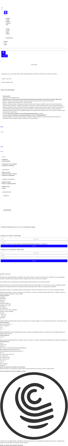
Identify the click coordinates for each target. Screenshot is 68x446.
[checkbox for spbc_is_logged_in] (9, 325)
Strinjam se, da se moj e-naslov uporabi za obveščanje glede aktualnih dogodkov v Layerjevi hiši (24, 243)
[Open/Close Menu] (34, 9)
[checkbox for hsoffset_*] (5, 346)
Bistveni (2, 292)
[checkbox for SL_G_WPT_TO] (8, 355)
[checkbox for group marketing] (0, 330)
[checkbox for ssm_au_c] (5, 360)
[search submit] (3, 53)
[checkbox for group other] (0, 338)
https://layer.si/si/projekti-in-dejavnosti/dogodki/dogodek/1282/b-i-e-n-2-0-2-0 (26, 113)
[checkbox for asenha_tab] (6, 344)
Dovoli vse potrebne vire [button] (5, 371)
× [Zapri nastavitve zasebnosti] (0, 275)
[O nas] (35, 43)
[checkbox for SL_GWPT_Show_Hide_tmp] (14, 354)
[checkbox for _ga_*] (3, 328)
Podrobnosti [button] (20, 445)
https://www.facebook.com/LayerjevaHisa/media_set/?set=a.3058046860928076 (27, 115)
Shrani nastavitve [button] (21, 367)
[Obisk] (35, 44)
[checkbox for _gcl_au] (4, 336)
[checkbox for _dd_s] (3, 362)
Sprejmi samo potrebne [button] (11, 367)
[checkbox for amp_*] (3, 343)
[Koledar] (35, 41)
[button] (34, 406)
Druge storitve (3, 340)
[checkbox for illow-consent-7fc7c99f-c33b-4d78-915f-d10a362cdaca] (26, 347)
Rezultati (4, 55)
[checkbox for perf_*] (3, 352)
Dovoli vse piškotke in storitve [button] (19, 371)
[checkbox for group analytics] (0, 319)
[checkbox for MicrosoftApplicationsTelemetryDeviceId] (19, 349)
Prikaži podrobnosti (4, 295)
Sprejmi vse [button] (3, 367)
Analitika (2, 321)
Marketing (2, 332)
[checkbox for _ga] (2, 327)
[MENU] (35, 13)
